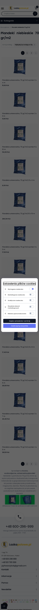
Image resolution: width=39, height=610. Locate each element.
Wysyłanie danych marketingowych (14, 307)
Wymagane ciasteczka (15, 289)
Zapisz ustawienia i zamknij (19, 321)
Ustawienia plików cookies (19, 283)
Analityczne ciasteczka (15, 300)
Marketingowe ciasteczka (16, 295)
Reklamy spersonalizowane (17, 313)
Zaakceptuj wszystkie (19, 326)
